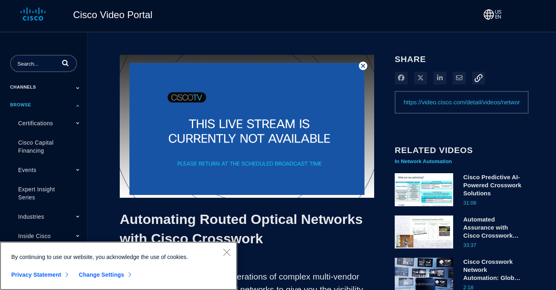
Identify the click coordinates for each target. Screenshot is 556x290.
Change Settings (101, 274)
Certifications (35, 123)
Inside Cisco (34, 236)
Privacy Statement (36, 274)
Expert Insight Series (36, 193)
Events (27, 170)
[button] (65, 63)
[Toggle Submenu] (78, 88)
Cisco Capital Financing (36, 146)
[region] (118, 266)
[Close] (227, 252)
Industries (31, 216)
